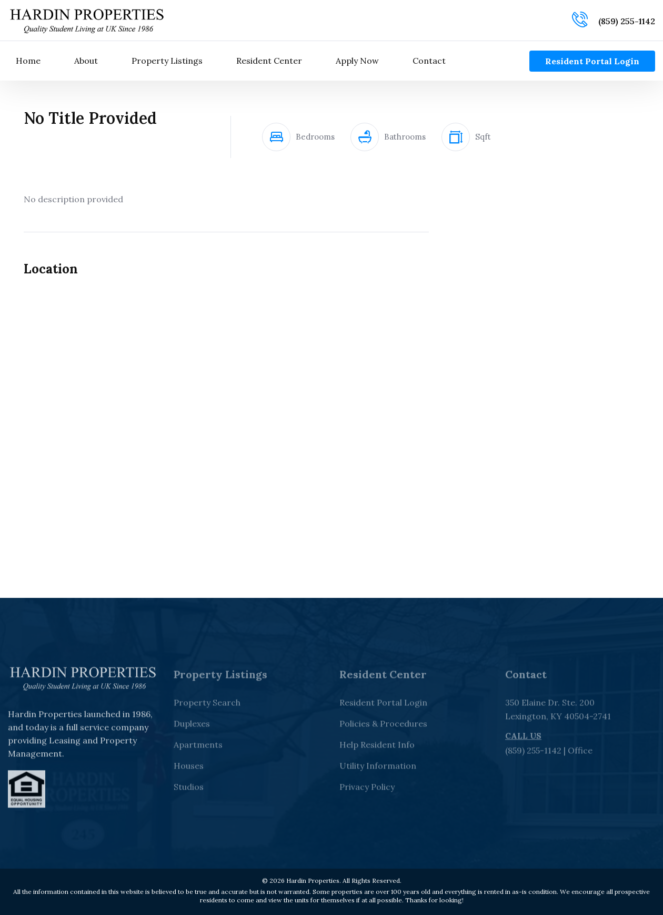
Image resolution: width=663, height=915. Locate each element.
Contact (429, 60)
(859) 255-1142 (626, 21)
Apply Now (357, 60)
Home (28, 60)
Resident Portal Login (592, 61)
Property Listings (167, 60)
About (86, 60)
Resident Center (269, 60)
